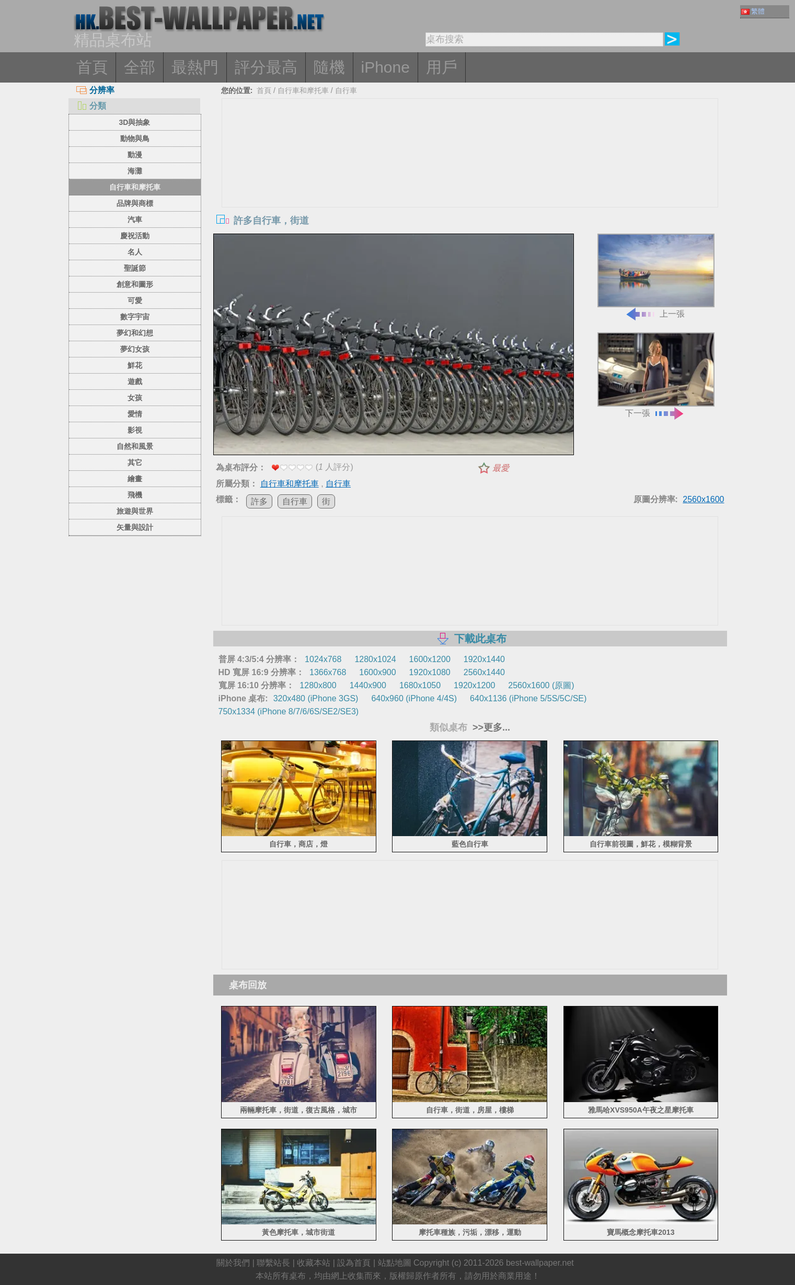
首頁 (92, 67)
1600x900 (377, 672)
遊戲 (135, 381)
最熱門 (194, 67)
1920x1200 (474, 685)
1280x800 (317, 685)
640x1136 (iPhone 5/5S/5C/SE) (528, 698)
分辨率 (95, 90)
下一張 (656, 375)
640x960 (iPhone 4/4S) (414, 698)
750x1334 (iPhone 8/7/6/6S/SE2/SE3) (288, 711)
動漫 (135, 155)
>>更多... (490, 727)
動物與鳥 (134, 138)
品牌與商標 (135, 203)
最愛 (500, 468)
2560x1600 (703, 499)
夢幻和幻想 (135, 333)
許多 (259, 501)
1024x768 (323, 659)
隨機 (329, 67)
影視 (135, 430)
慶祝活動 (134, 235)
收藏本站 (313, 1262)
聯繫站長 (273, 1262)
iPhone (385, 67)
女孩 (135, 397)
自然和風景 (135, 446)
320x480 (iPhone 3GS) (316, 698)
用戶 (441, 67)
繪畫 (135, 478)
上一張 (656, 276)
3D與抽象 (135, 122)
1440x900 (368, 685)
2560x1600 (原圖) (541, 685)
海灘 (135, 171)
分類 (91, 105)
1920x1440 (484, 659)
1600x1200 (430, 659)
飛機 (135, 495)
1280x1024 (375, 659)
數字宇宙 (134, 316)
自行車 (346, 90)
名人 (135, 252)
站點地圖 (394, 1262)
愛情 (135, 414)
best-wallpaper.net (540, 1262)
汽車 (135, 219)
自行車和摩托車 (134, 187)
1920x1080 (430, 672)
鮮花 (135, 365)
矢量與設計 (135, 527)
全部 (139, 67)
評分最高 (266, 67)
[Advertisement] (470, 177)
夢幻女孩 (134, 349)
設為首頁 (354, 1262)
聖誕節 (135, 268)
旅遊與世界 (135, 511)
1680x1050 (420, 685)
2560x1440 (484, 672)
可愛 (135, 300)
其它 (135, 462)
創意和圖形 (135, 284)
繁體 (753, 11)
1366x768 (327, 672)
